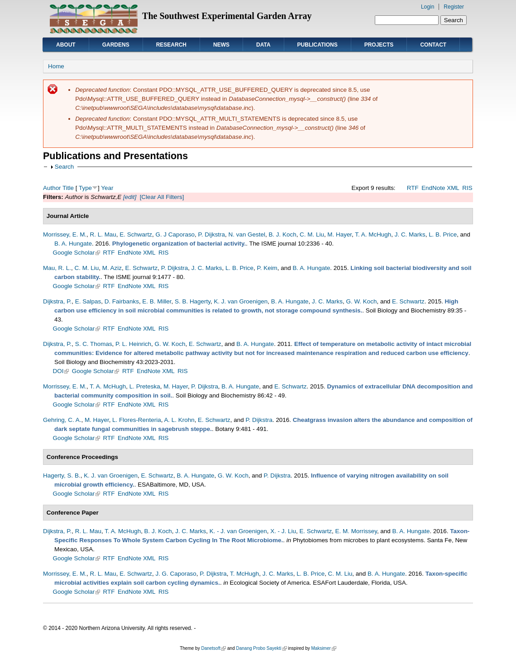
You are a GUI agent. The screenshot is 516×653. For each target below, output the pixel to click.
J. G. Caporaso (175, 573)
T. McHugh (244, 573)
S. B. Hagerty (192, 301)
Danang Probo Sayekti (261, 648)
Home (56, 66)
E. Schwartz (135, 234)
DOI (61, 371)
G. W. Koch (361, 301)
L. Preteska (144, 386)
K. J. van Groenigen (241, 301)
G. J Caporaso (175, 234)
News (221, 45)
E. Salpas (88, 301)
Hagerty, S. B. (62, 475)
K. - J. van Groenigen (238, 531)
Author (52, 188)
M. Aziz (112, 268)
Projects (379, 45)
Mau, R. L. (57, 268)
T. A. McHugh (373, 234)
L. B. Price (443, 234)
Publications (317, 45)
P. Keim (267, 268)
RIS (467, 188)
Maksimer (323, 648)
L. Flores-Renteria (136, 419)
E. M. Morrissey (356, 531)
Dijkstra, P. (57, 301)
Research (171, 45)
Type (85, 188)
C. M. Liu (312, 234)
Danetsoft (213, 648)
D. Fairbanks (122, 301)
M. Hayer (339, 234)
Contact (433, 45)
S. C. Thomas (93, 344)
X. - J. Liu (283, 531)
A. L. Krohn (179, 419)
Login (427, 7)
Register (454, 7)
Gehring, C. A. (62, 419)
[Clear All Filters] (162, 197)
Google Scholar (76, 252)
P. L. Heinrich (133, 344)
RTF (413, 188)
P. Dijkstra (211, 234)
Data (263, 45)
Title (68, 188)
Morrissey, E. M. (64, 234)
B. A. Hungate (73, 243)
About (66, 45)
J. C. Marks (410, 234)
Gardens (115, 45)
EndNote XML (440, 188)
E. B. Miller (156, 301)
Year (107, 188)
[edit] (128, 197)
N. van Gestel (247, 234)
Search (64, 166)
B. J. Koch (282, 234)
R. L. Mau (103, 234)
